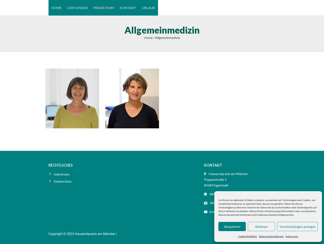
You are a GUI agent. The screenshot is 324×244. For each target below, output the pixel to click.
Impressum (292, 236)
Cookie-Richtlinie (247, 236)
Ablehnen (261, 226)
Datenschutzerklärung (271, 236)
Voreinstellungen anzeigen (297, 226)
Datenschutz (63, 181)
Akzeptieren (232, 226)
